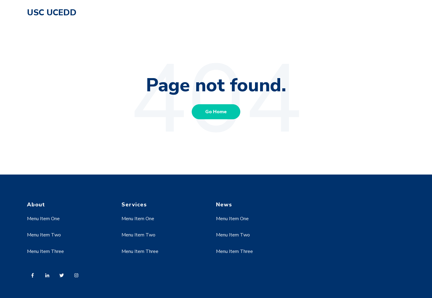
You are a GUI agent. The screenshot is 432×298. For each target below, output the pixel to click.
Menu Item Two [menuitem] (44, 235)
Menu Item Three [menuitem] (45, 251)
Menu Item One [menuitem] (43, 218)
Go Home (216, 111)
